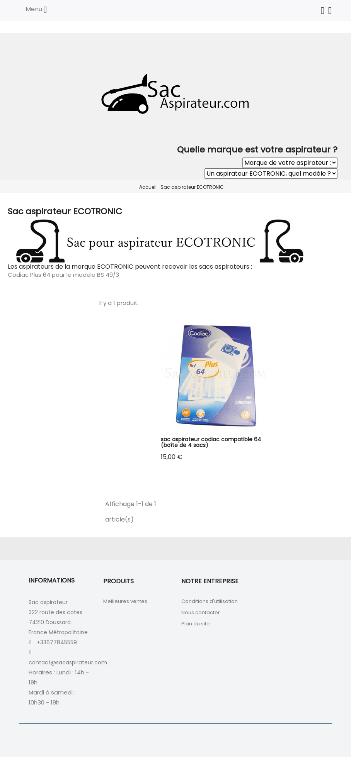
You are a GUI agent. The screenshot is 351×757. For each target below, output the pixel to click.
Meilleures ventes (125, 601)
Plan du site (195, 623)
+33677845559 (57, 642)
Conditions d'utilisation (209, 601)
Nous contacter (200, 612)
